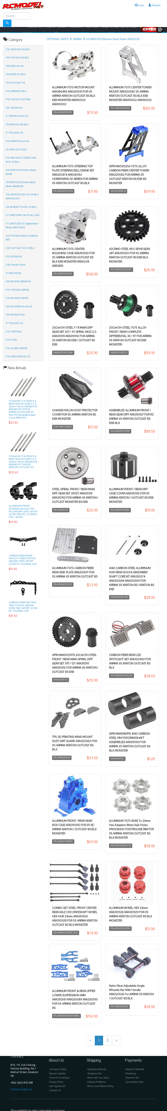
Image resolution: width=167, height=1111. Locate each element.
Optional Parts (35, 26)
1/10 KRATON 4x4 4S (17, 141)
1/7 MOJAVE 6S (14, 132)
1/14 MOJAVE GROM (17, 298)
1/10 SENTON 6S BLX (18, 49)
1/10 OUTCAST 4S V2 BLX (20, 248)
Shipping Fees (94, 1073)
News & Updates (57, 1073)
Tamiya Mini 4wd (110, 26)
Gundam (62, 26)
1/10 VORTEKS (14, 331)
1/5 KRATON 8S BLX (17, 124)
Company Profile (57, 1069)
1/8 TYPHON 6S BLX (17, 57)
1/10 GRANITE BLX (16, 91)
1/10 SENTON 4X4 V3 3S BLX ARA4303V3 (22, 196)
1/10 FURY (11, 340)
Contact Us (55, 1090)
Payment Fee (132, 1077)
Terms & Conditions (59, 1077)
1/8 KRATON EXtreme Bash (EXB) (21, 172)
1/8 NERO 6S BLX (16, 74)
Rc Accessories (76, 26)
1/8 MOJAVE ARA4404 (18, 281)
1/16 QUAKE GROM (16, 348)
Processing (130, 1073)
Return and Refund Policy (100, 1086)
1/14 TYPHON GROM (17, 290)
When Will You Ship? (98, 1077)
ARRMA (77, 39)
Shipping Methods (96, 1069)
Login (139, 5)
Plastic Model (91, 26)
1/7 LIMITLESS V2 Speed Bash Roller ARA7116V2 (22, 225)
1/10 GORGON (14, 256)
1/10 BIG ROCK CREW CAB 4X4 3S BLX (21, 159)
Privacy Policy (56, 1082)
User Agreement (57, 1086)
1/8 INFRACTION (15, 314)
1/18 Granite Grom (16, 264)
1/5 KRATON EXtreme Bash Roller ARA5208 (112, 39)
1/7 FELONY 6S (14, 323)
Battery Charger (129, 26)
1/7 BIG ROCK (13, 273)
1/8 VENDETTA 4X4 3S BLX (21, 207)
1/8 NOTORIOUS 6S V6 (19, 306)
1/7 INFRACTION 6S (17, 116)
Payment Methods (134, 1069)
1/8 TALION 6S (14, 107)
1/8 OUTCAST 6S (15, 82)
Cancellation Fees (134, 1082)
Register (154, 5)
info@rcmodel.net (21, 1089)
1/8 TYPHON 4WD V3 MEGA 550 (22, 238)
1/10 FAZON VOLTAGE (18, 99)
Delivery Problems (96, 1082)
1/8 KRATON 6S (14, 66)
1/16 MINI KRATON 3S (18, 356)
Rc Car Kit (50, 26)
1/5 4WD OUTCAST (16, 149)
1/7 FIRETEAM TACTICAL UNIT (23, 215)
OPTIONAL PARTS (58, 39)
